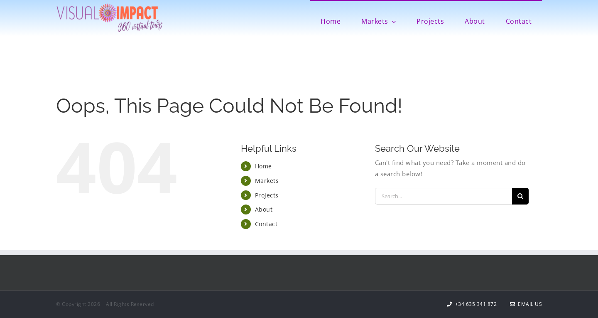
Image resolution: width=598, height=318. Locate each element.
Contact (266, 224)
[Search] (520, 196)
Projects (267, 195)
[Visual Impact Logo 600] (109, 6)
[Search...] (443, 196)
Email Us (526, 304)
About (264, 209)
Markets (267, 181)
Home (263, 166)
